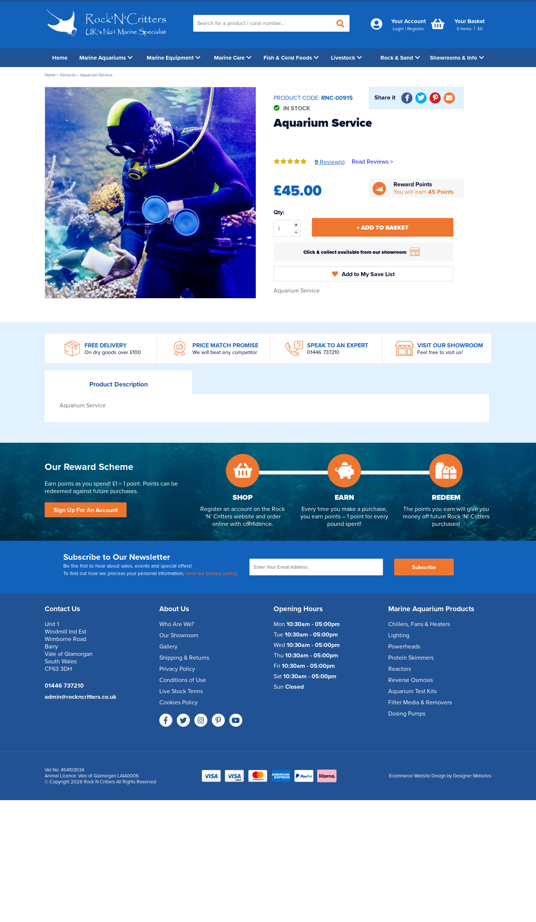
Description (118, 384)
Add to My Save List (363, 274)
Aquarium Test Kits (412, 691)
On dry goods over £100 (112, 352)
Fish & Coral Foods (291, 57)
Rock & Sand (400, 57)
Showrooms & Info (457, 57)
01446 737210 (323, 352)
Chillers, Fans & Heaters (419, 624)
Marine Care (232, 57)
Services (68, 75)
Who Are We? (176, 624)
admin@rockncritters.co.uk (81, 697)
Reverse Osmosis (410, 680)
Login (398, 28)
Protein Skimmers (411, 657)
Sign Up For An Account (86, 510)
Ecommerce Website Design (417, 776)
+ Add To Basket (383, 227)
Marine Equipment (173, 57)
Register (415, 28)
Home (59, 57)
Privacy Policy (177, 669)
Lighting (398, 635)
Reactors (399, 669)
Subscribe (424, 567)
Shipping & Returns (184, 657)
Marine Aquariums (106, 57)
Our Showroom (178, 635)
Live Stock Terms (181, 691)
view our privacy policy (210, 574)
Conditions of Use (182, 680)
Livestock (346, 57)
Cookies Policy (178, 702)
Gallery (168, 646)
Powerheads (404, 646)
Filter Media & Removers (420, 702)
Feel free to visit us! (440, 352)
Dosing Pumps (406, 713)
